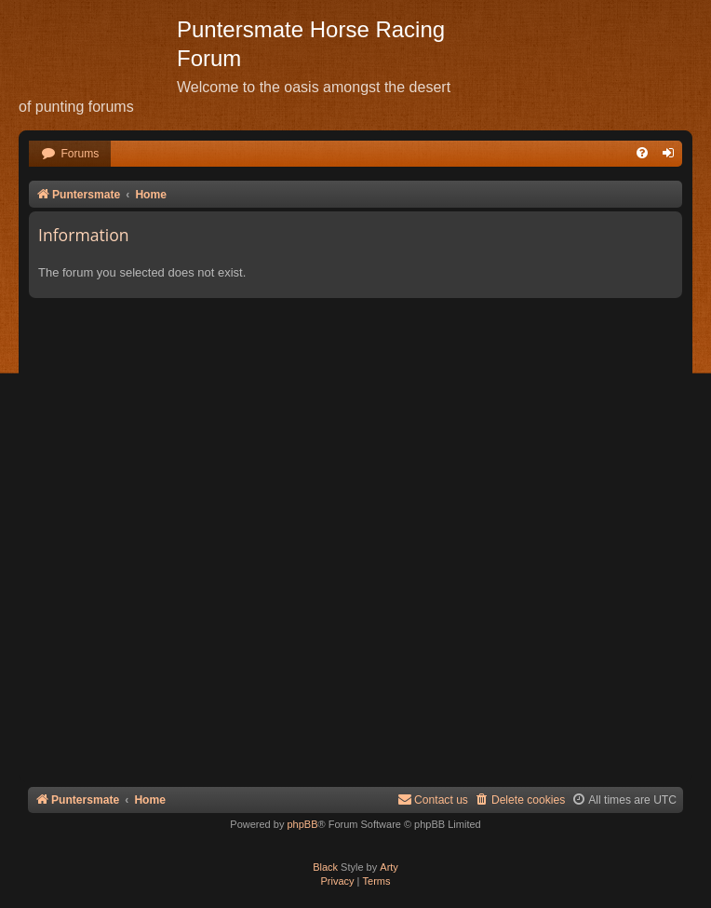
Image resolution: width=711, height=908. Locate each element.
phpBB (302, 824)
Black (325, 867)
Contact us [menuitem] (432, 799)
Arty (389, 867)
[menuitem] (69, 154)
